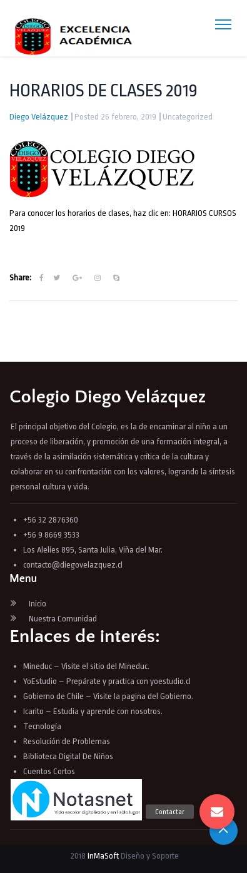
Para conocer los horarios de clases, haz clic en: (91, 213)
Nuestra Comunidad (63, 618)
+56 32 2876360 (50, 519)
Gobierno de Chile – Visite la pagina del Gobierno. (108, 696)
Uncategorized (188, 116)
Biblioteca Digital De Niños (68, 756)
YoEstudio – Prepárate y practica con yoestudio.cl (107, 681)
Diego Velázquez (38, 116)
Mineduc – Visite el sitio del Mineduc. (86, 666)
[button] (216, 811)
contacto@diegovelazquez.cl (73, 564)
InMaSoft (103, 855)
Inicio (37, 603)
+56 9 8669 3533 (51, 534)
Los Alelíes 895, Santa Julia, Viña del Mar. (93, 549)
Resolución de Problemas (67, 741)
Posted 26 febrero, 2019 (115, 116)
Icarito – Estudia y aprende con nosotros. (93, 711)
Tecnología (42, 726)
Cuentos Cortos (49, 771)
